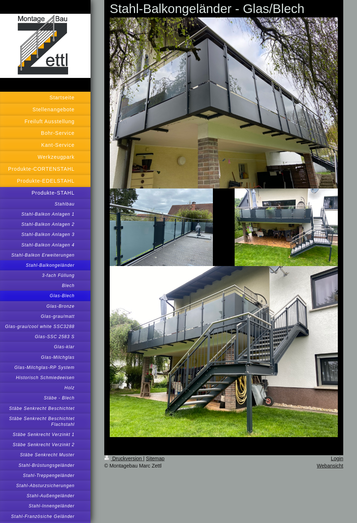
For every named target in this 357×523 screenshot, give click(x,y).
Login (337, 458)
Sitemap (155, 458)
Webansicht (330, 466)
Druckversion (123, 458)
